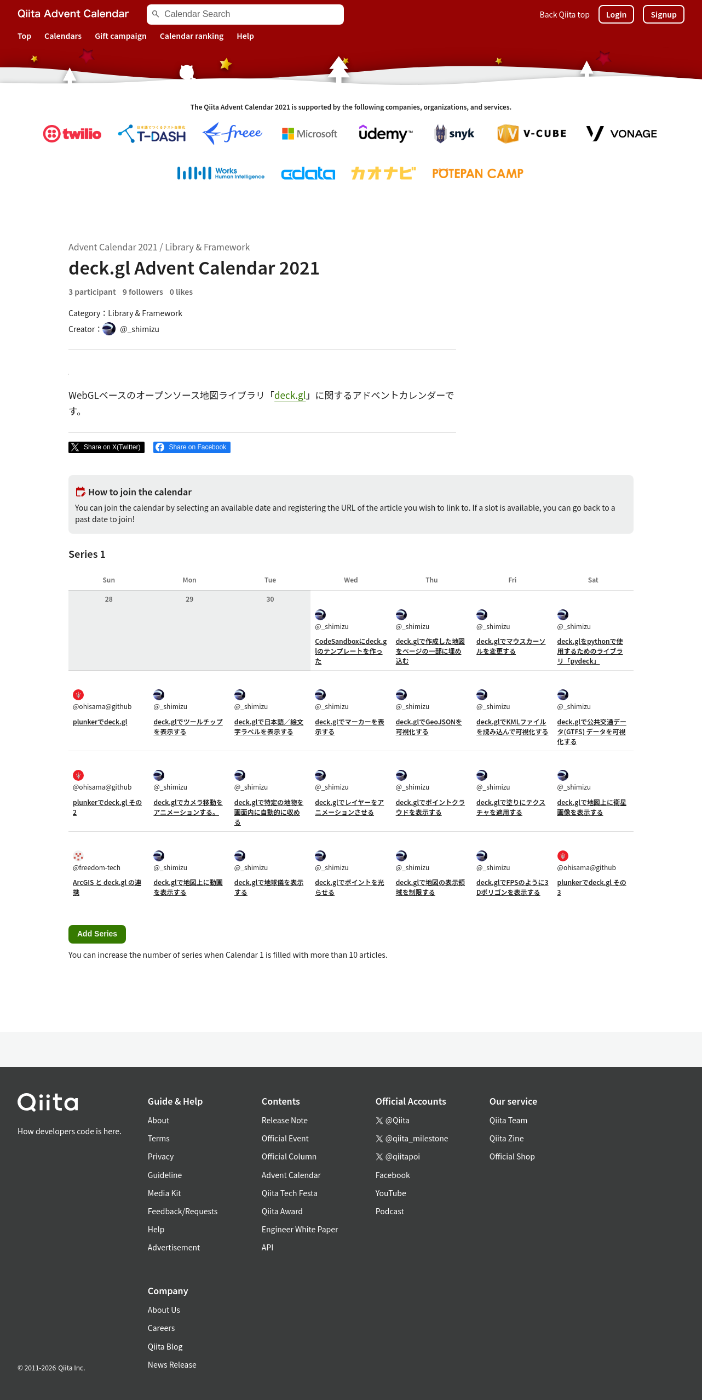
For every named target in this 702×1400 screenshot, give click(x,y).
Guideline (165, 1174)
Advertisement (174, 1247)
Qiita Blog (165, 1346)
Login (616, 14)
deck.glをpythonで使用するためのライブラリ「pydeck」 (590, 650)
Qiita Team (509, 1120)
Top (24, 35)
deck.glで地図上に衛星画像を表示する (591, 806)
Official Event (285, 1138)
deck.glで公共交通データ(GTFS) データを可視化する (591, 731)
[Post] (106, 448)
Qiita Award (282, 1210)
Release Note (285, 1120)
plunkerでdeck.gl (100, 721)
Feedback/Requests (183, 1210)
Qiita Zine (507, 1138)
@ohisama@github (102, 700)
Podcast (390, 1210)
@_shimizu (332, 620)
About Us (164, 1309)
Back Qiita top (565, 14)
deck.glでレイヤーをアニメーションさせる (349, 806)
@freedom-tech (96, 861)
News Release (172, 1364)
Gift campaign (121, 35)
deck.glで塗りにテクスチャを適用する (510, 806)
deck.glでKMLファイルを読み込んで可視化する (512, 726)
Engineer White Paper (300, 1229)
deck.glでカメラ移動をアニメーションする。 (187, 806)
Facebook (393, 1174)
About (158, 1120)
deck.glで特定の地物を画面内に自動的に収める (268, 811)
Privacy (161, 1156)
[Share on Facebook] (192, 448)
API (267, 1247)
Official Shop (512, 1156)
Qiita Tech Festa (290, 1192)
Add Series (97, 933)
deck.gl (290, 395)
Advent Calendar (291, 1174)
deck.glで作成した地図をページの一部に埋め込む (430, 650)
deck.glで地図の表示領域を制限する (430, 886)
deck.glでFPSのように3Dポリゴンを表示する (512, 886)
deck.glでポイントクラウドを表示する (430, 806)
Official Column (289, 1156)
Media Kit (164, 1192)
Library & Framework (207, 246)
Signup (664, 14)
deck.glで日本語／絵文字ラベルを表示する (268, 726)
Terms (159, 1138)
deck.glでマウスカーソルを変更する (510, 645)
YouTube (391, 1192)
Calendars (63, 35)
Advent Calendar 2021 (113, 246)
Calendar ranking (192, 35)
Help (245, 35)
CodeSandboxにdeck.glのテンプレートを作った (351, 650)
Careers (161, 1327)
